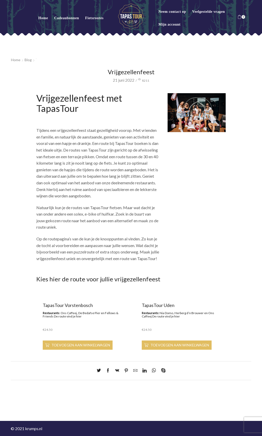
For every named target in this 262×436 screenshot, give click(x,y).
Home (43, 18)
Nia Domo (166, 313)
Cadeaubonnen (66, 18)
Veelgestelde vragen (208, 12)
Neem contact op (172, 12)
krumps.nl (33, 428)
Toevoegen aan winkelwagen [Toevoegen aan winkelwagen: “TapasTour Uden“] (179, 345)
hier (79, 316)
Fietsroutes (94, 18)
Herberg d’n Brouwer (189, 313)
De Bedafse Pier (89, 313)
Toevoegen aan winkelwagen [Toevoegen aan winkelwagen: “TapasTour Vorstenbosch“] (80, 345)
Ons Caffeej (69, 313)
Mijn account (169, 24)
